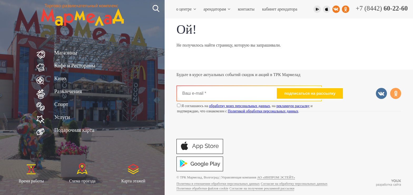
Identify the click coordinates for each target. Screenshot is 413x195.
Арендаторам (215, 9)
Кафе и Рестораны (74, 65)
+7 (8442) (382, 8)
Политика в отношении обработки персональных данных (218, 184)
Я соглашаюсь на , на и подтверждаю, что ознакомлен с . (245, 108)
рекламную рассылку (292, 106)
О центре (184, 9)
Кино (60, 78)
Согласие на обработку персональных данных (294, 184)
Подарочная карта (74, 130)
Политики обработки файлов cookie (202, 188)
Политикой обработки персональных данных (263, 111)
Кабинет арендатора (279, 9)
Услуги (62, 117)
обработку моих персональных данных (239, 106)
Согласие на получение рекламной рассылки (261, 188)
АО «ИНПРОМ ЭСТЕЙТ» (276, 177)
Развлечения (68, 91)
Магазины (65, 53)
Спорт (61, 104)
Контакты (246, 9)
